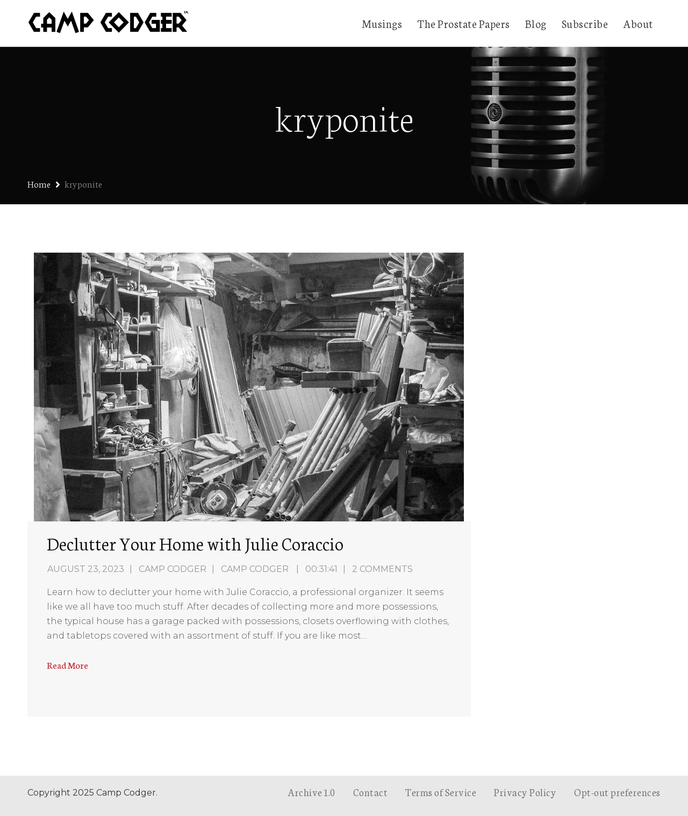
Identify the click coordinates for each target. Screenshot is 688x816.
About (638, 23)
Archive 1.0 (311, 792)
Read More (67, 664)
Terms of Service (440, 792)
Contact (370, 792)
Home (39, 183)
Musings (382, 23)
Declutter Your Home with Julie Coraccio (195, 543)
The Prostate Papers (463, 23)
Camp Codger (172, 569)
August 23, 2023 (85, 569)
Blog (536, 23)
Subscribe (585, 23)
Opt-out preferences (617, 792)
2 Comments (382, 569)
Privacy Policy (525, 792)
